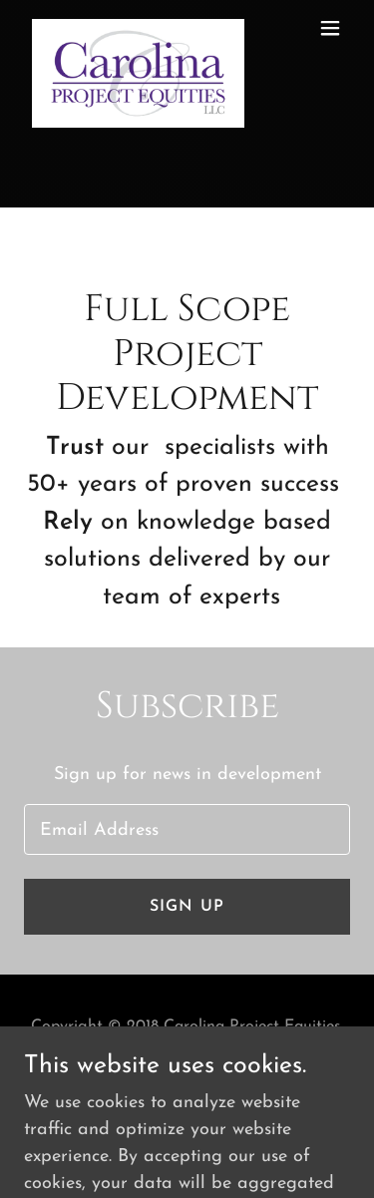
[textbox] (187, 829)
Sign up (187, 907)
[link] (138, 28)
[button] (330, 28)
